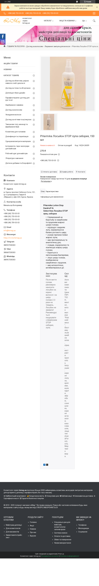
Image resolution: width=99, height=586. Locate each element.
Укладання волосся (13, 115)
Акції (32, 526)
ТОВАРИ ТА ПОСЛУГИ (15, 46)
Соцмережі (82, 532)
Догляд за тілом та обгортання (17, 88)
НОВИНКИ (7, 69)
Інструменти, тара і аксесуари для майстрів (17, 147)
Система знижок (60, 533)
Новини (33, 529)
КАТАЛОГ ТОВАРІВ (11, 75)
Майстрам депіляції (14, 525)
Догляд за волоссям (34, 46)
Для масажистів (12, 532)
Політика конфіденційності (69, 556)
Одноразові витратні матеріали (18, 141)
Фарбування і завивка (14, 105)
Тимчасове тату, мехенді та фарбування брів (16, 125)
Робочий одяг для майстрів (16, 153)
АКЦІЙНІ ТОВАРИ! (11, 64)
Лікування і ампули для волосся (57, 46)
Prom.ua (61, 554)
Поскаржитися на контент (50, 556)
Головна (33, 522)
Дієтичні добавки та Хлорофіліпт (18, 163)
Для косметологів (13, 528)
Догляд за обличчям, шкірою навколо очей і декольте (17, 82)
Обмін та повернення (62, 540)
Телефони (82, 525)
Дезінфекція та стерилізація (16, 136)
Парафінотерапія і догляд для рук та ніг (17, 99)
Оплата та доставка (62, 536)
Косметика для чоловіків (15, 132)
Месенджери (83, 528)
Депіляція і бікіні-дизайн (15, 93)
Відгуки (33, 536)
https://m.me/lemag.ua (13, 238)
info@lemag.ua (9, 231)
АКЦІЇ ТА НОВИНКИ (67, 21)
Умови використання (62, 543)
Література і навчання (14, 158)
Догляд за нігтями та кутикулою (18, 120)
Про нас (33, 532)
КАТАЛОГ (48, 21)
